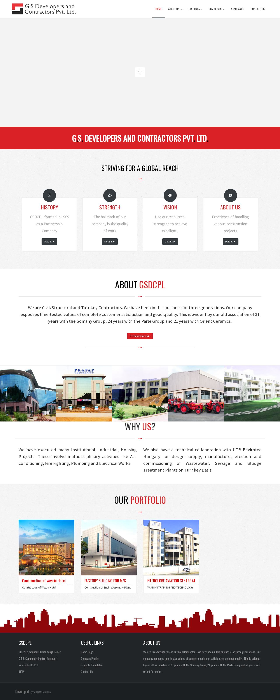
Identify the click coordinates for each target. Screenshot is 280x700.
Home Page (87, 652)
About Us (175, 9)
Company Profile (90, 658)
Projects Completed (92, 665)
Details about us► (140, 336)
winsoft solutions (42, 692)
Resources (216, 9)
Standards (237, 9)
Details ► (49, 241)
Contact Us (258, 9)
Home (159, 9)
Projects (195, 9)
